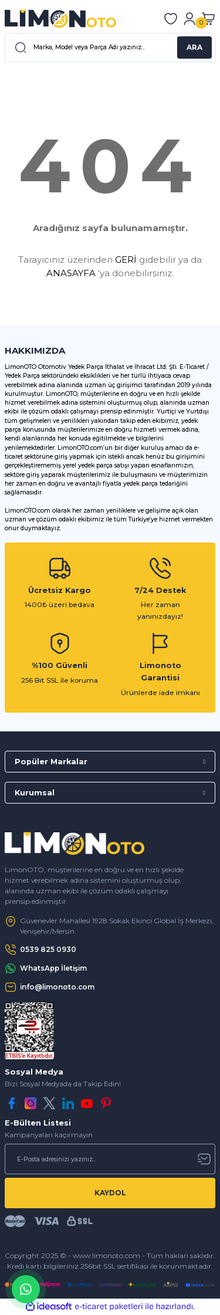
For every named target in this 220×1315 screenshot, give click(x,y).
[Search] (110, 47)
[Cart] (208, 19)
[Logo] (60, 18)
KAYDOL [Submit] (110, 1192)
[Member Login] (189, 19)
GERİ (126, 259)
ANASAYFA (71, 273)
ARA (194, 47)
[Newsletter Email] (110, 1159)
